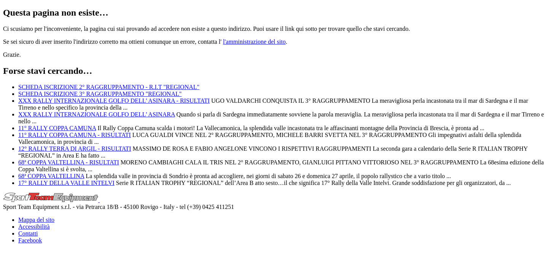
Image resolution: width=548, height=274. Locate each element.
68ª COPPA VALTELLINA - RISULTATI (68, 162)
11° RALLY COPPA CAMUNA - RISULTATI (74, 135)
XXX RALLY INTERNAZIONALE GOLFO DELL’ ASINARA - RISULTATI (114, 100)
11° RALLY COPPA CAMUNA (57, 128)
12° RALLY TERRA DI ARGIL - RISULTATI (74, 148)
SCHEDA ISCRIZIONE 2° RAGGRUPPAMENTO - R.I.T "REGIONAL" (108, 87)
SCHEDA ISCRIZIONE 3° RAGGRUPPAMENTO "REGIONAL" (100, 94)
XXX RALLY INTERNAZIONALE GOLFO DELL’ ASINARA (96, 114)
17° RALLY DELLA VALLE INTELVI (66, 183)
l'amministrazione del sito (254, 41)
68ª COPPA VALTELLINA (51, 176)
